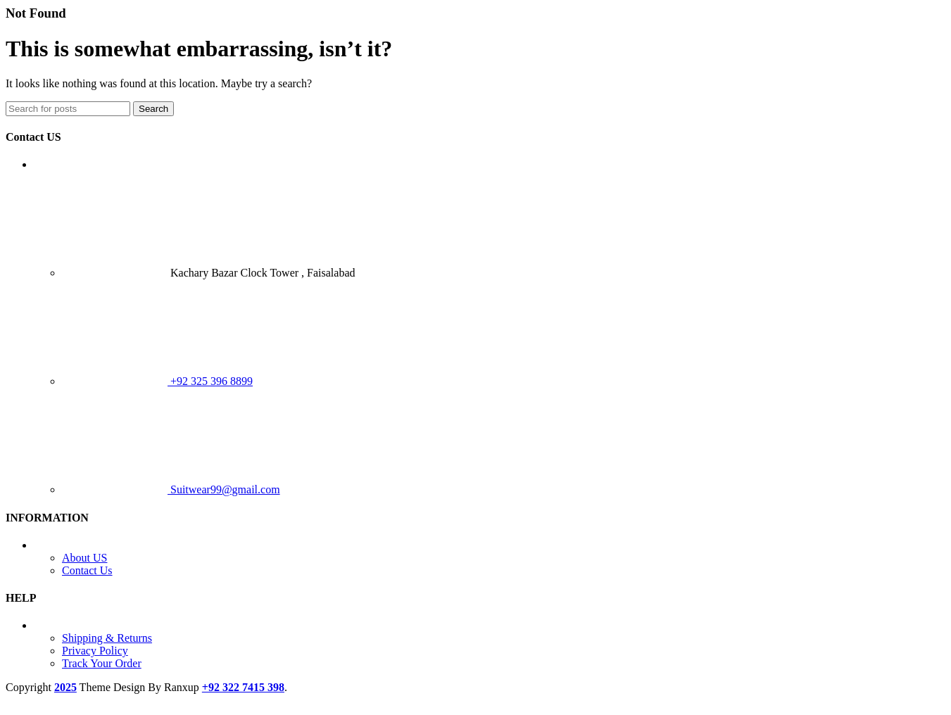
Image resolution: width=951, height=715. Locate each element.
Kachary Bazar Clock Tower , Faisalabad (208, 273)
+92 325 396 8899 (157, 381)
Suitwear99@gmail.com (171, 489)
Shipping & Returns (107, 638)
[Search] (68, 108)
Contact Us (87, 570)
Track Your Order (101, 663)
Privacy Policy (95, 651)
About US (84, 558)
